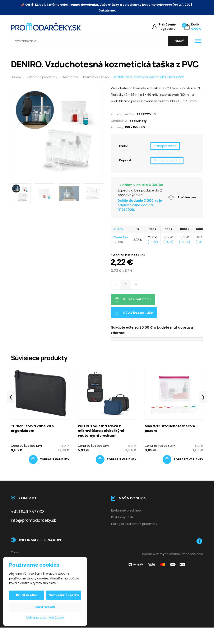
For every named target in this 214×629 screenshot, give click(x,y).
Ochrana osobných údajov (45, 617)
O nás (15, 554)
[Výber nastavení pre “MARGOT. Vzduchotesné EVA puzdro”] (183, 461)
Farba (123, 147)
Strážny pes (182, 199)
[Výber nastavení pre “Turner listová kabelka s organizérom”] (49, 461)
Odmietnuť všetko (63, 595)
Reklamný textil (122, 519)
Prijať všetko (27, 595)
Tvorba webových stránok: (161, 555)
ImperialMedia (192, 555)
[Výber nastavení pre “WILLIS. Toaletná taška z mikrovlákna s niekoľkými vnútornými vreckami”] (116, 461)
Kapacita (126, 162)
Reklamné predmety (126, 512)
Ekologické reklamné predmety (134, 525)
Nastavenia (45, 607)
